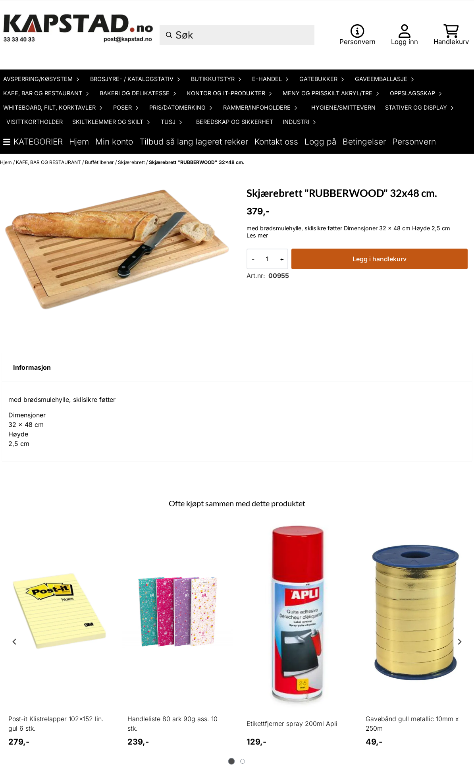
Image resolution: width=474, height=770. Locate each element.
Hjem (79, 142)
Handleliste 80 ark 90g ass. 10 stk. (172, 723)
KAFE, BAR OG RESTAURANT (49, 162)
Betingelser (364, 142)
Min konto (114, 142)
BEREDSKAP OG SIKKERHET (234, 121)
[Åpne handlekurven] (451, 35)
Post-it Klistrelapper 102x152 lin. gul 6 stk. (56, 723)
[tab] (231, 761)
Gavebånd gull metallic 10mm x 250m (412, 723)
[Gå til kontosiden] (357, 35)
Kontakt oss (276, 142)
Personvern (414, 142)
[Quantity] (267, 258)
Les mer (257, 235)
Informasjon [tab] (32, 367)
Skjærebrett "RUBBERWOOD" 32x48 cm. (197, 162)
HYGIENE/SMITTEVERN (343, 107)
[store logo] (79, 35)
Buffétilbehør (100, 162)
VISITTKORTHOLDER (34, 121)
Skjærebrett (132, 162)
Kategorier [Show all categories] (33, 142)
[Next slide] (459, 641)
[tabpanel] (58, 638)
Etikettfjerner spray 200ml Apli (292, 724)
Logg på (320, 142)
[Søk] (237, 35)
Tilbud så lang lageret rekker (193, 142)
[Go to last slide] (14, 641)
